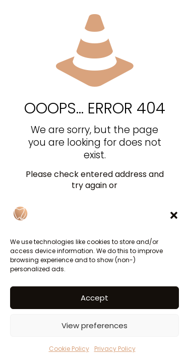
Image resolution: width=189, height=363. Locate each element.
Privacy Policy (115, 348)
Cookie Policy (69, 348)
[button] (174, 215)
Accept (94, 297)
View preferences (94, 325)
